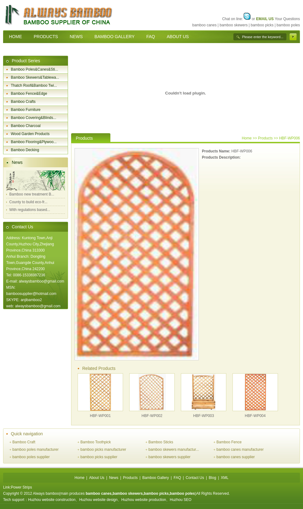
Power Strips (21, 487)
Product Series (26, 60)
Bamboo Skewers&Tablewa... (35, 77)
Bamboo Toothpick (95, 442)
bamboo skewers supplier (169, 457)
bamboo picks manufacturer (103, 449)
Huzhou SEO (180, 500)
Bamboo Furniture (26, 110)
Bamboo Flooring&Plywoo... (34, 142)
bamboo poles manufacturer (35, 449)
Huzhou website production (143, 500)
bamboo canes (204, 25)
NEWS (76, 36)
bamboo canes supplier (235, 457)
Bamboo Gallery (155, 478)
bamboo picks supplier (98, 457)
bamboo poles (288, 25)
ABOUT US (178, 36)
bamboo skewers (234, 25)
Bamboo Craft (23, 442)
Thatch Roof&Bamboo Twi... (34, 85)
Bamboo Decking (25, 150)
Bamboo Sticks (160, 442)
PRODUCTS (46, 36)
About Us (96, 478)
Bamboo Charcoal (26, 126)
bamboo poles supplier (31, 457)
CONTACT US (23, 49)
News (17, 162)
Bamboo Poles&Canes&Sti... (34, 69)
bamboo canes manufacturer (240, 449)
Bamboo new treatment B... (31, 194)
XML (224, 478)
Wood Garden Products (30, 134)
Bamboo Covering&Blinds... (33, 118)
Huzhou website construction (51, 500)
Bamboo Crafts (23, 101)
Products (130, 478)
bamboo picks (262, 25)
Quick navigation (27, 433)
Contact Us (22, 226)
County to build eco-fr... (28, 202)
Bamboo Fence (228, 442)
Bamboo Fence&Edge (29, 93)
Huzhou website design (98, 500)
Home (247, 138)
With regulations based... (29, 210)
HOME (15, 36)
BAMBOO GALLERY (115, 36)
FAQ (150, 36)
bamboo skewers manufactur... (173, 449)
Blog (212, 478)
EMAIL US (265, 19)
